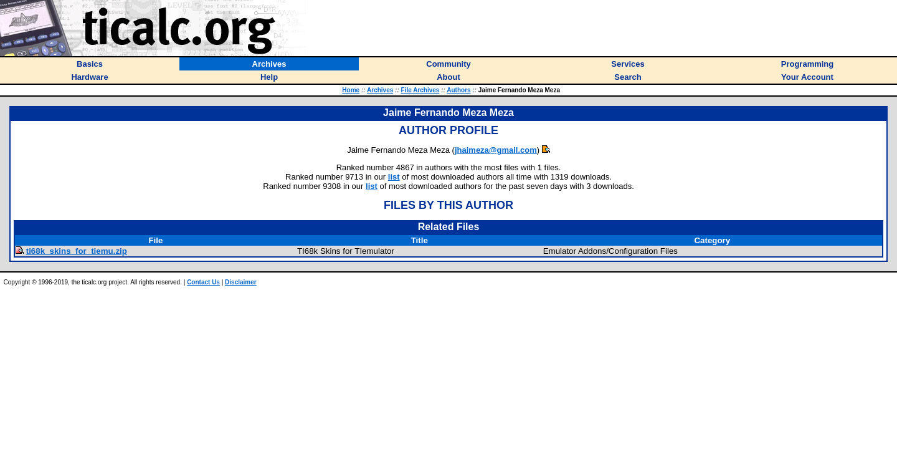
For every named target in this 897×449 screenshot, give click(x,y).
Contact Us (203, 282)
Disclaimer (241, 282)
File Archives (420, 90)
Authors (458, 90)
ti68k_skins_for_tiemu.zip (76, 251)
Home (350, 90)
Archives (380, 90)
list (394, 176)
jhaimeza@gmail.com (496, 150)
